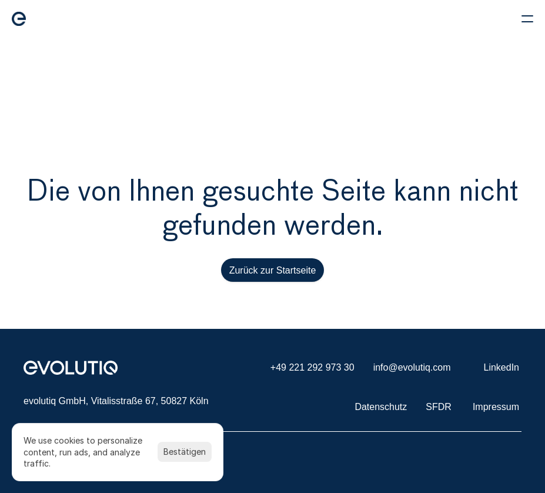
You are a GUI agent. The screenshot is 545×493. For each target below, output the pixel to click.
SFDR (439, 407)
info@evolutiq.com (412, 367)
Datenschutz (381, 407)
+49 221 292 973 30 (312, 367)
